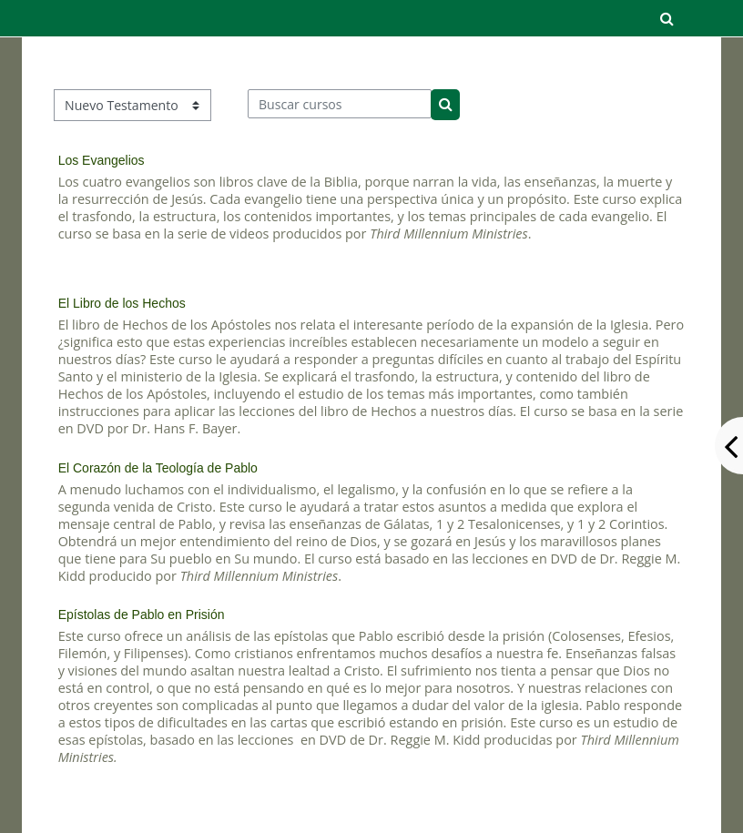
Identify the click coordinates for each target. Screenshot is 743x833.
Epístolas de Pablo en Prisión (141, 614)
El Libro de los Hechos (122, 303)
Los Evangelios (101, 160)
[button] (667, 18)
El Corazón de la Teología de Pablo (158, 468)
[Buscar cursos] (340, 103)
